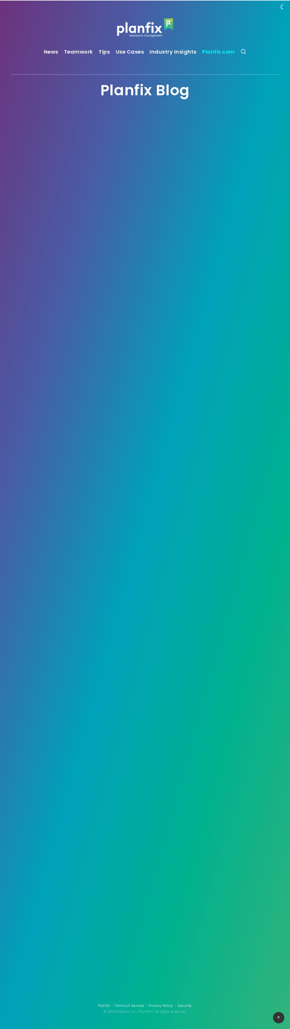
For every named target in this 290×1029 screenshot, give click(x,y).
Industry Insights (173, 51)
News (51, 51)
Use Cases (130, 51)
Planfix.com (218, 51)
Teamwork (78, 51)
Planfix (104, 1005)
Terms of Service (129, 1005)
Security (185, 1005)
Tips (104, 51)
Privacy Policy (161, 1005)
